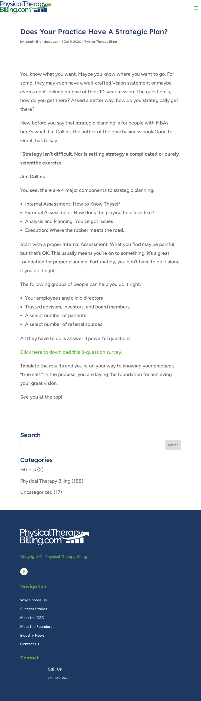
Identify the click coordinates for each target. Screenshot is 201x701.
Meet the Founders (36, 626)
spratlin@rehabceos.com (43, 42)
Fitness (28, 469)
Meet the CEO (32, 618)
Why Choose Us (33, 600)
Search (173, 445)
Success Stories (33, 609)
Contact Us (29, 644)
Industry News (32, 635)
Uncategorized (36, 492)
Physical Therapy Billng (100, 42)
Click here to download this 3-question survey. (71, 352)
